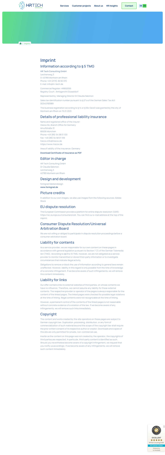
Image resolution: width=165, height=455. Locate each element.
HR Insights (112, 5)
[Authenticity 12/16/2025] (156, 449)
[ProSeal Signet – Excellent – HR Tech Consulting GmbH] (156, 434)
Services (64, 5)
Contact (129, 5)
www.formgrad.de (49, 187)
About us (98, 5)
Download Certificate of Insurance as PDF (60, 152)
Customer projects (81, 5)
